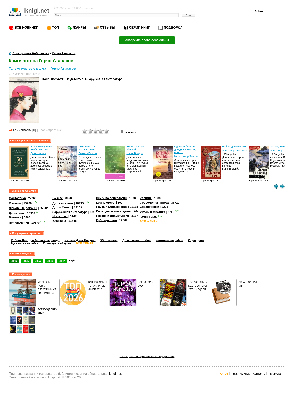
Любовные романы (23, 208)
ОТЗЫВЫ (107, 27)
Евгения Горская (87, 153)
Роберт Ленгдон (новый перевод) (35, 240)
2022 (62, 261)
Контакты (259, 373)
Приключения (19, 222)
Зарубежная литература (104, 79)
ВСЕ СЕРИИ (84, 243)
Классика (59, 220)
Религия (145, 198)
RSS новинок (240, 373)
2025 (26, 261)
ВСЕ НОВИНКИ (26, 27)
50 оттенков (109, 240)
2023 (50, 261)
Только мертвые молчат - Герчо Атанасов (42, 68)
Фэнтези (15, 203)
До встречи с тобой (136, 240)
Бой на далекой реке (234, 146)
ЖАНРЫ (79, 27)
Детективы (17, 213)
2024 (38, 261)
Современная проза (154, 202)
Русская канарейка (24, 243)
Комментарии (22, 130)
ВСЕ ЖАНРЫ (149, 221)
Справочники (149, 206)
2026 (14, 261)
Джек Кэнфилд (38, 153)
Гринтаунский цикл (57, 243)
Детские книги (62, 203)
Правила (275, 373)
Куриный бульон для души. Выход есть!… (184, 149)
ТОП (55, 27)
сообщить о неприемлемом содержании (147, 356)
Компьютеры (105, 202)
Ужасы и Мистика (152, 212)
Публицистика (106, 220)
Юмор (144, 216)
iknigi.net (114, 373)
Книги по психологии (111, 198)
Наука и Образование (111, 206)
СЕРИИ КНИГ (139, 27)
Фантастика (17, 198)
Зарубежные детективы (68, 79)
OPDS (224, 373)
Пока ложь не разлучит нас (86, 148)
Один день (196, 240)
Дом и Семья (61, 207)
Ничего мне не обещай (135, 148)
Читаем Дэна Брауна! (80, 240)
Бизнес (57, 198)
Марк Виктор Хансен (186, 156)
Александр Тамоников (234, 150)
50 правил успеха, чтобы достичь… (41, 148)
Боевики (15, 217)
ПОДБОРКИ (173, 27)
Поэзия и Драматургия (112, 215)
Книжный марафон (169, 240)
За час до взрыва (280, 146)
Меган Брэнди (134, 153)
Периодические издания (114, 211)
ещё (72, 260)
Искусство (60, 216)
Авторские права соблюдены (147, 40)
